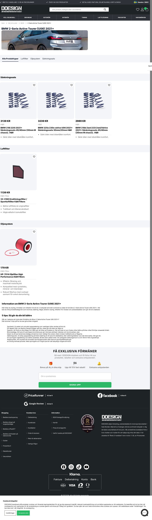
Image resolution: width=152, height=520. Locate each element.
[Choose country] (141, 2)
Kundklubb (31, 423)
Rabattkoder (7, 451)
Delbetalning (32, 417)
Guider (5, 441)
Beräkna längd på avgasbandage (9, 423)
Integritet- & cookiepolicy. (26, 508)
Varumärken (141, 17)
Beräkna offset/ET (9, 429)
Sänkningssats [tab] (48, 59)
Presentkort (7, 446)
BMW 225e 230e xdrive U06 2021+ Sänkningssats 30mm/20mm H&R (55, 129)
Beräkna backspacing (10, 417)
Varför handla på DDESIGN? (62, 433)
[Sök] (79, 9)
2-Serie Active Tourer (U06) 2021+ (39, 23)
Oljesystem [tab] (35, 59)
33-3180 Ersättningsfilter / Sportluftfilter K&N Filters (14, 200)
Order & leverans (33, 433)
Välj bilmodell (9, 17)
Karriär (55, 423)
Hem (3, 23)
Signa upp (75, 385)
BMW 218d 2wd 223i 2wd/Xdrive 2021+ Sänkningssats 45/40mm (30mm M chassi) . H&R (92, 130)
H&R (2, 124)
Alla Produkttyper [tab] (10, 59)
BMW (22, 23)
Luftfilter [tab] (24, 59)
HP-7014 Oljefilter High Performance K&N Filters (13, 275)
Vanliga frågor (33, 444)
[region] (75, 108)
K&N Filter (5, 196)
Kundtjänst (31, 428)
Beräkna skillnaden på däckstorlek (10, 435)
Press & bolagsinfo (59, 428)
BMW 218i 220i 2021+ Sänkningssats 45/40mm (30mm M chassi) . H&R (18, 130)
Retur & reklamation (34, 438)
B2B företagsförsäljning (61, 417)
